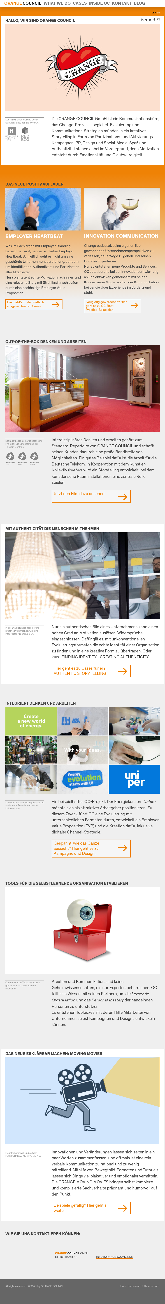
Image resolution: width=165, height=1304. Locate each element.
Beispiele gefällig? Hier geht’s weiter (80, 1208)
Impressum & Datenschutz (143, 1286)
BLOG (139, 3)
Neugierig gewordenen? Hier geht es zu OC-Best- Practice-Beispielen (106, 306)
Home (122, 1286)
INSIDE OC (99, 3)
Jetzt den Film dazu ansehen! (79, 494)
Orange (13, 3)
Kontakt (122, 3)
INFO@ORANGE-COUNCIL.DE (114, 1256)
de (153, 13)
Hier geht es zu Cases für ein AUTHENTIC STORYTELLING (80, 671)
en (158, 13)
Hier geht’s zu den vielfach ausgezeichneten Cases (25, 304)
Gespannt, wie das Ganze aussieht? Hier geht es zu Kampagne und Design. (76, 848)
